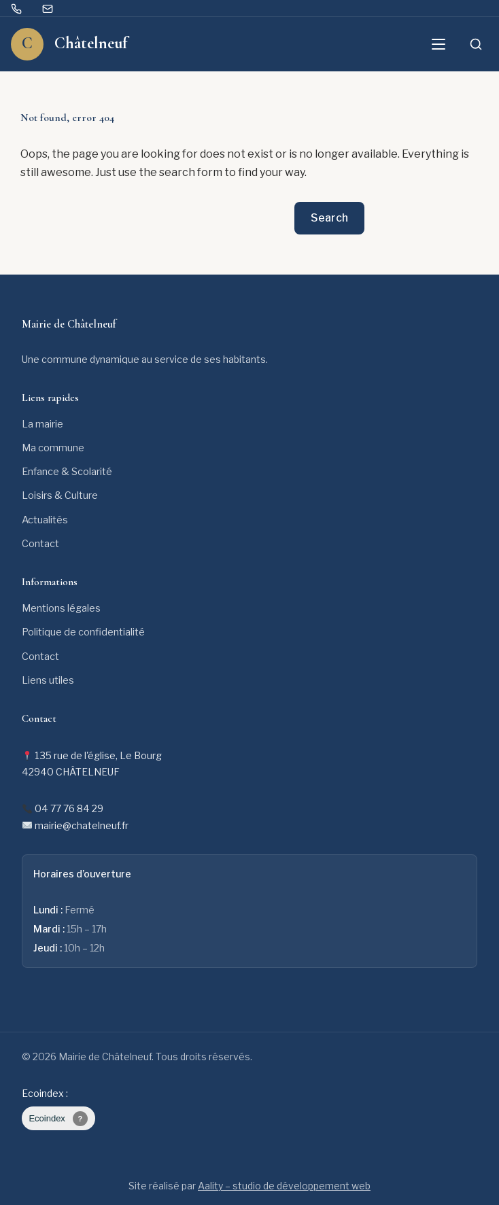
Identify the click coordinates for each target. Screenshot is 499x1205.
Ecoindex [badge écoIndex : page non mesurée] (58, 1118)
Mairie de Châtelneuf (69, 324)
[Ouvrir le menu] (438, 44)
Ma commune (53, 448)
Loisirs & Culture (60, 495)
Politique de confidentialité (83, 632)
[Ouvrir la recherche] (476, 44)
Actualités (45, 520)
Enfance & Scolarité (67, 472)
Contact (40, 544)
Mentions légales (61, 608)
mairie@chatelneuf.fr (81, 825)
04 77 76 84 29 (69, 808)
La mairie (42, 424)
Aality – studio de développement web (284, 1185)
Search (329, 217)
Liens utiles (48, 680)
